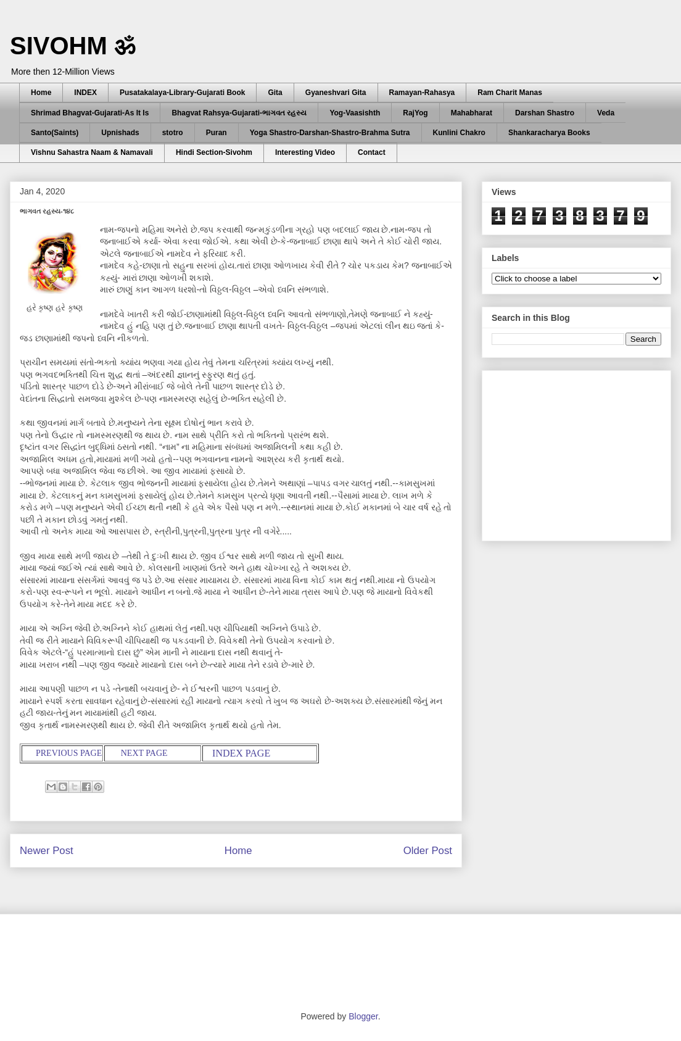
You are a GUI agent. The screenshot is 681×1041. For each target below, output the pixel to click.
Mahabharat (471, 113)
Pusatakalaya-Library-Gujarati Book (182, 92)
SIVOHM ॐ (73, 45)
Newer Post (46, 850)
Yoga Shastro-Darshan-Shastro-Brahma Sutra (330, 132)
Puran (216, 132)
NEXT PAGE (146, 753)
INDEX (85, 92)
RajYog (415, 113)
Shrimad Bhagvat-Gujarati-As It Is (90, 113)
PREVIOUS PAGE (69, 753)
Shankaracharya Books (549, 132)
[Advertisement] (584, 452)
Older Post (427, 850)
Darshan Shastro (544, 113)
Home (41, 92)
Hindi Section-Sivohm (214, 152)
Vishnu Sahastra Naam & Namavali (92, 152)
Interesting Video (305, 152)
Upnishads (120, 132)
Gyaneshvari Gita (335, 92)
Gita (275, 92)
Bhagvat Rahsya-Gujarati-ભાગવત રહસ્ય (239, 113)
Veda (605, 113)
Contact (372, 152)
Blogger (363, 1016)
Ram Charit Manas (509, 92)
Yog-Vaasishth (354, 113)
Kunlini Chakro (459, 132)
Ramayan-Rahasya (422, 92)
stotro (172, 132)
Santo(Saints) (54, 132)
